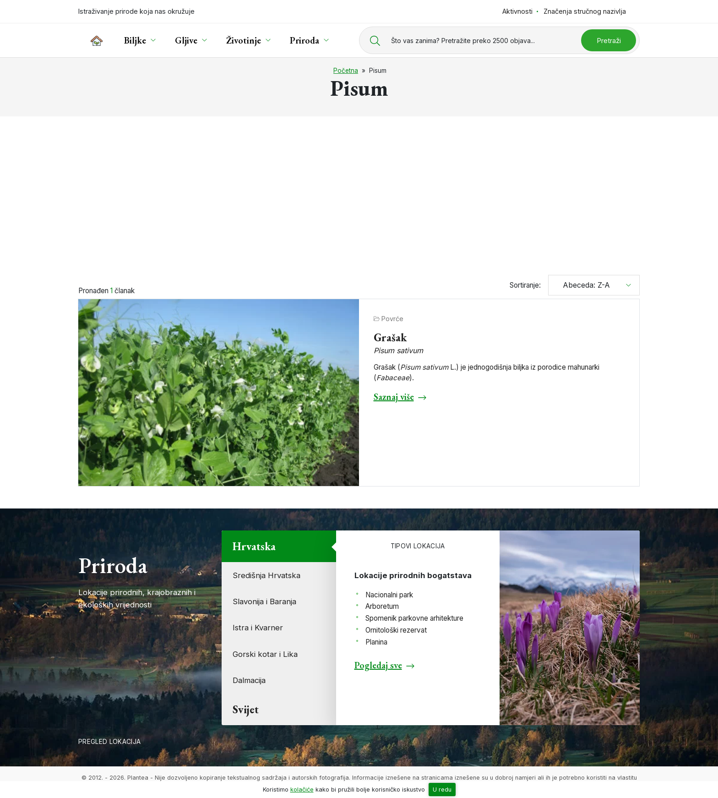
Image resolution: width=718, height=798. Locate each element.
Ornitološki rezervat (396, 630)
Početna (345, 70)
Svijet (246, 709)
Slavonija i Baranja (264, 601)
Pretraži (609, 40)
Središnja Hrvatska (266, 575)
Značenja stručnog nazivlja (585, 11)
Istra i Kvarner (258, 627)
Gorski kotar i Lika (265, 654)
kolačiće (302, 789)
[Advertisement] (359, 191)
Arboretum (382, 606)
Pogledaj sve (378, 665)
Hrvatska (254, 546)
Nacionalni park (389, 594)
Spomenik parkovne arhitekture (414, 618)
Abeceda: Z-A (583, 285)
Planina (376, 642)
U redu (442, 789)
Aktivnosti (517, 11)
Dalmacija (249, 680)
